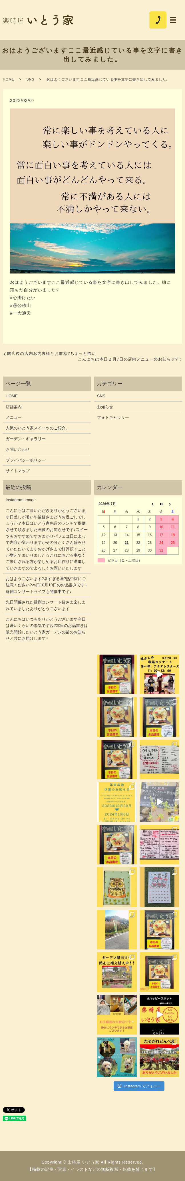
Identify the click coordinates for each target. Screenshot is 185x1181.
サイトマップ (18, 470)
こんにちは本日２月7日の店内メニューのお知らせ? (128, 359)
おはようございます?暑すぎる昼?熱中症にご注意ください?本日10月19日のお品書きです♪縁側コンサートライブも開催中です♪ (46, 585)
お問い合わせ (18, 449)
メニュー (14, 417)
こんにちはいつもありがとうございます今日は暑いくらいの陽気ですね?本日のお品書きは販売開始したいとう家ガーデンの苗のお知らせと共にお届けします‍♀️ (47, 629)
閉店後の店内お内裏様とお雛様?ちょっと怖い (51, 353)
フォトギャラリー (113, 417)
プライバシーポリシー (26, 460)
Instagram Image (21, 500)
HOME (8, 79)
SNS (30, 79)
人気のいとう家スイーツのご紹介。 (38, 428)
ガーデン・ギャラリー (26, 438)
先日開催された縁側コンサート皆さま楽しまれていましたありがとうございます (46, 605)
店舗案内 (14, 407)
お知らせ (105, 407)
